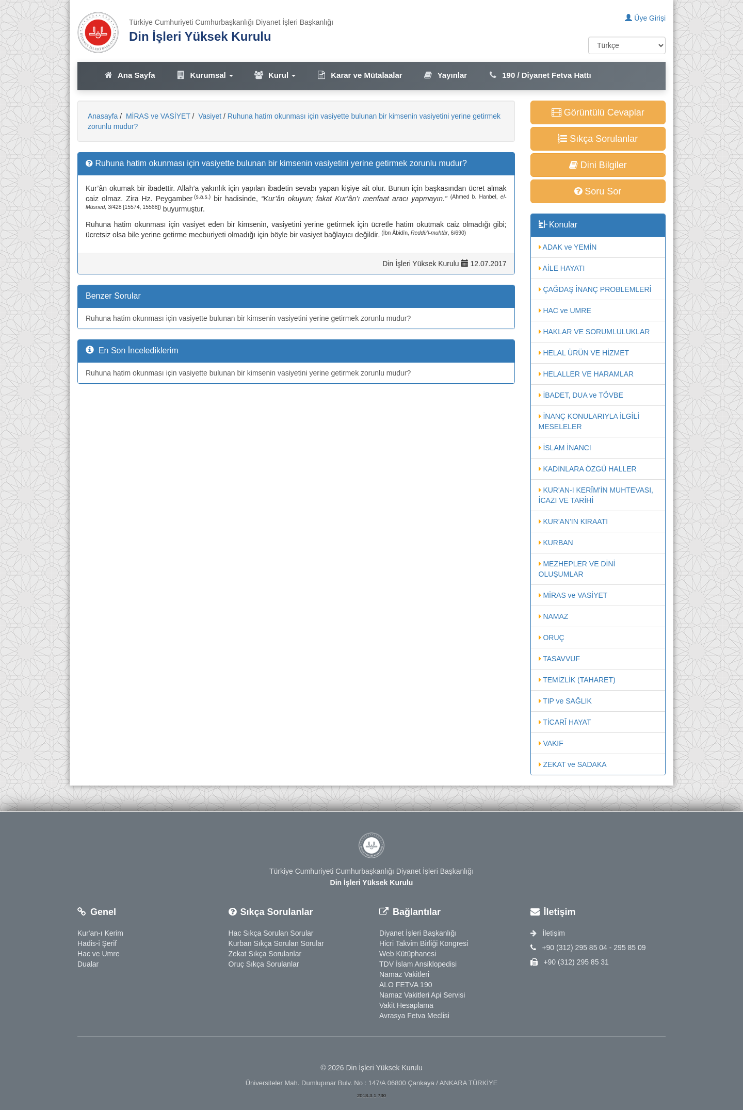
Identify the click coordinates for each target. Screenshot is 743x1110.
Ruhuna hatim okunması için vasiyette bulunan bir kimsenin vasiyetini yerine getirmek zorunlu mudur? (248, 318)
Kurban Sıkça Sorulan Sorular (276, 943)
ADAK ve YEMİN (568, 247)
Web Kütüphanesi (407, 954)
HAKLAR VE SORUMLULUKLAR (594, 332)
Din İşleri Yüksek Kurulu (200, 36)
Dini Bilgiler (598, 165)
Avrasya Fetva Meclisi (414, 1015)
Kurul (275, 75)
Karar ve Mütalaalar (359, 75)
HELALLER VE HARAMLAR (586, 374)
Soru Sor (597, 191)
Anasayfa (103, 116)
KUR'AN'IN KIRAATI (573, 521)
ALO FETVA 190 (405, 985)
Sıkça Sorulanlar (598, 139)
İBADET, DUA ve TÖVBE (581, 395)
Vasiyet (208, 116)
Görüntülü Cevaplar (598, 112)
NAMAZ (554, 616)
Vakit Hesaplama (406, 1005)
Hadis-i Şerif (97, 943)
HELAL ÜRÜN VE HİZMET (584, 353)
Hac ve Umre (98, 954)
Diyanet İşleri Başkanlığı (418, 933)
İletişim (547, 933)
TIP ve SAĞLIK (565, 701)
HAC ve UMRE (565, 310)
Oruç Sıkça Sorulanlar (264, 964)
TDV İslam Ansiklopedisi (418, 964)
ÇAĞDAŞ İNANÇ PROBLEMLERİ (595, 289)
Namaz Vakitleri (404, 974)
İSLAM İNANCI (565, 448)
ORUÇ (551, 637)
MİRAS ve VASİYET (157, 116)
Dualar (88, 964)
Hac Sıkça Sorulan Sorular (271, 933)
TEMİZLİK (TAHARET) (577, 680)
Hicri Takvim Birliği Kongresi (423, 943)
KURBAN (556, 542)
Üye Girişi (645, 18)
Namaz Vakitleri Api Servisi (422, 995)
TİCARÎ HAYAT (565, 722)
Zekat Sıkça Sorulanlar (265, 954)
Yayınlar (445, 75)
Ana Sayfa (129, 75)
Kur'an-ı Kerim (100, 933)
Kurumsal (204, 75)
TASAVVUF (559, 659)
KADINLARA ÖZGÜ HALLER (588, 469)
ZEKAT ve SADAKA (573, 764)
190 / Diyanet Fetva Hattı (539, 75)
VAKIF (551, 743)
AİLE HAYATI (562, 268)
